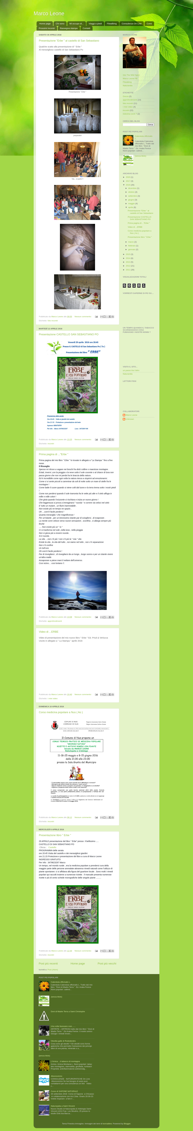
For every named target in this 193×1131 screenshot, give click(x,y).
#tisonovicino (56, 1076)
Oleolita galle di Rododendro (63, 1041)
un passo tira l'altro (131, 370)
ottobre (131, 192)
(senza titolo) (140, 156)
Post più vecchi (107, 963)
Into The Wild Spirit (131, 75)
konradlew (107, 1124)
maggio (131, 203)
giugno (131, 200)
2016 (128, 185)
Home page (45, 23)
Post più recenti (48, 963)
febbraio (132, 246)
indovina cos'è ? (130, 114)
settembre (133, 196)
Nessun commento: (83, 316)
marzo (131, 242)
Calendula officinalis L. (60, 982)
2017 (128, 181)
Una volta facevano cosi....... (63, 1026)
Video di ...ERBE (48, 631)
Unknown (130, 419)
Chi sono (60, 23)
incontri (51, 443)
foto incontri (53, 321)
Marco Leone (49, 13)
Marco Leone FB (130, 78)
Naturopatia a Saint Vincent (63, 1106)
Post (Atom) (53, 970)
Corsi (149, 23)
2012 (128, 266)
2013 (128, 262)
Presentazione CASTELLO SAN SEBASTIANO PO (68, 334)
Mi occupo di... (76, 23)
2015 (128, 254)
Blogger (127, 1124)
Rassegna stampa (69, 28)
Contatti (86, 28)
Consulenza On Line (132, 23)
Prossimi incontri (47, 28)
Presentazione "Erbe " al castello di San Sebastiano (69, 40)
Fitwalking (112, 23)
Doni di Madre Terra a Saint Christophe (68, 1011)
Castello (52, 847)
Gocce (126, 96)
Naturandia (127, 85)
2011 (128, 270)
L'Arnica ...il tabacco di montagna (65, 1061)
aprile (131, 207)
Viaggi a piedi (95, 23)
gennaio (132, 249)
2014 (128, 258)
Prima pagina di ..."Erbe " (53, 454)
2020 (128, 177)
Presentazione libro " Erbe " (55, 835)
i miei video (53, 698)
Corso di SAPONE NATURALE (64, 1091)
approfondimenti (55, 621)
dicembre (132, 188)
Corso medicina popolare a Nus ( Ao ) (61, 712)
